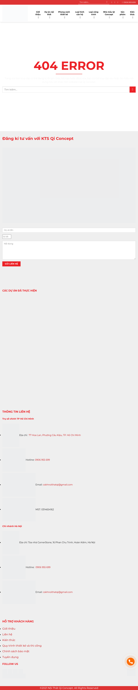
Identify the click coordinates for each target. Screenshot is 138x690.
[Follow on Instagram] (115, 2)
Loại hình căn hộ (80, 14)
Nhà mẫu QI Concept (109, 14)
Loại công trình (94, 14)
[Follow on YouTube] (118, 2)
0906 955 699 (42, 459)
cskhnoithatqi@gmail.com (58, 484)
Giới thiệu (38, 14)
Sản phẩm (123, 14)
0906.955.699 (129, 2)
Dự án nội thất (49, 14)
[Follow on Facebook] (112, 2)
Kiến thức (132, 14)
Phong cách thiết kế (64, 14)
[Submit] (107, 2)
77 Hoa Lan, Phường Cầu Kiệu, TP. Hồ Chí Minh (55, 435)
